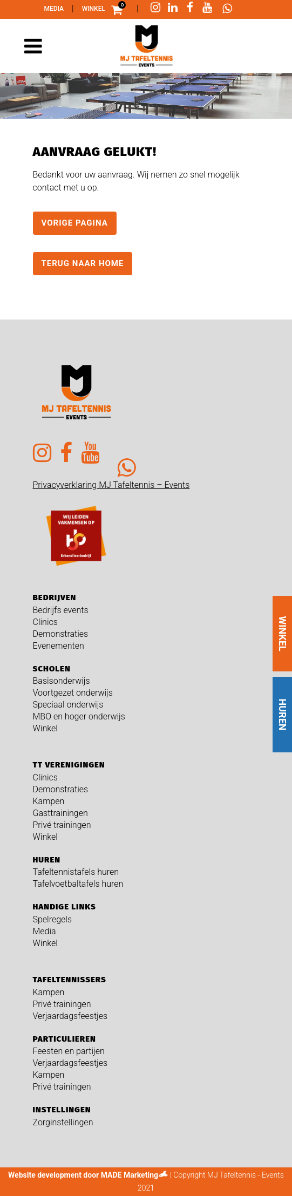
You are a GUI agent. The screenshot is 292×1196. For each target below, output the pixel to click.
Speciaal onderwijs (68, 704)
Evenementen (58, 646)
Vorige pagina (75, 223)
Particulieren (64, 1039)
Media (54, 8)
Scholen (52, 669)
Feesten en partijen (69, 1051)
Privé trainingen (62, 825)
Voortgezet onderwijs (73, 693)
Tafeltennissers (69, 979)
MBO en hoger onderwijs (79, 716)
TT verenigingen (69, 765)
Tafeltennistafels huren (76, 872)
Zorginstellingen (63, 1122)
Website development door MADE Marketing (83, 1175)
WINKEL (282, 633)
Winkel (93, 8)
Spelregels (52, 919)
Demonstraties (61, 634)
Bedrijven (55, 597)
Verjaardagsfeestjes (70, 1016)
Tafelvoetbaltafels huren (78, 884)
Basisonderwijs (61, 681)
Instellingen (62, 1110)
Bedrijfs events (61, 610)
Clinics (45, 622)
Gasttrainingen (60, 813)
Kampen (49, 801)
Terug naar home (83, 263)
